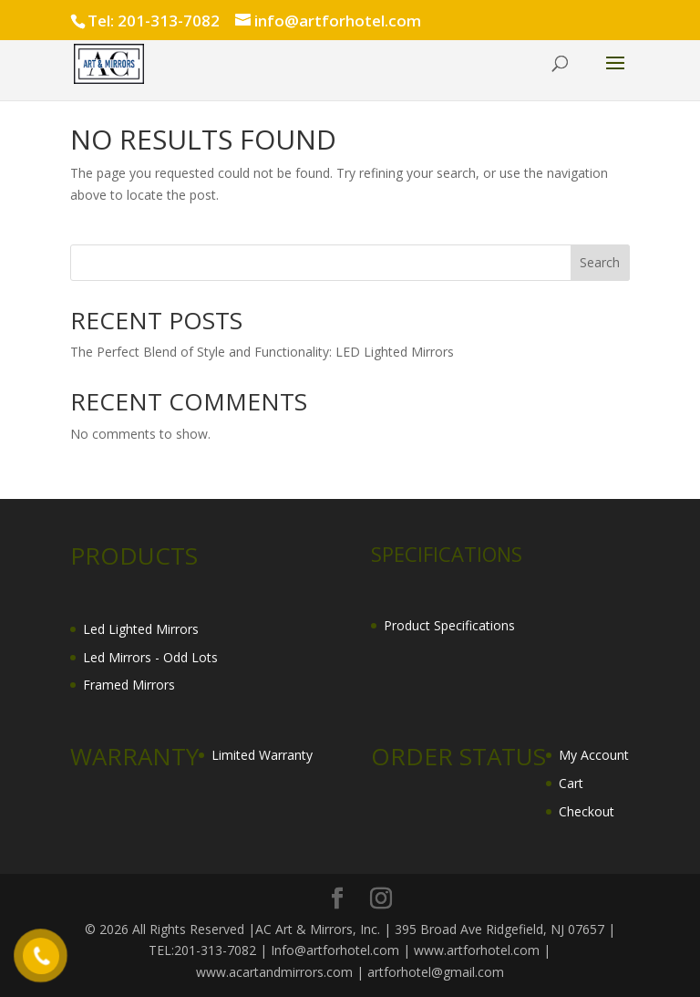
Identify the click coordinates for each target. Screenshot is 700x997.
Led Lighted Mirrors (141, 629)
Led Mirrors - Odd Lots (150, 657)
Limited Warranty (262, 754)
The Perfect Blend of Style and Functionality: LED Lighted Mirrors (262, 351)
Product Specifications (449, 625)
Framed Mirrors (129, 684)
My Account (594, 754)
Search (600, 262)
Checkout (586, 811)
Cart (571, 783)
